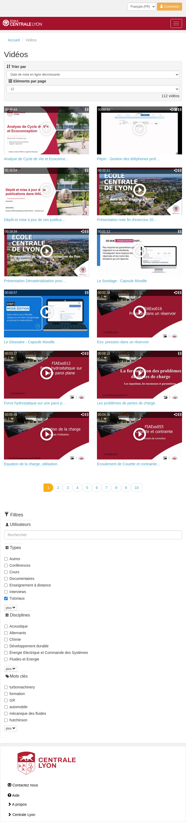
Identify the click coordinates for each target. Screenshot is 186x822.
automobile (16, 707)
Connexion (169, 6)
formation (14, 694)
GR (9, 700)
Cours (11, 572)
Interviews (15, 592)
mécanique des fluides (25, 713)
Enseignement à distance (27, 585)
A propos (17, 804)
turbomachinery (19, 687)
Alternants (15, 633)
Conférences (17, 565)
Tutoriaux (14, 598)
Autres (12, 559)
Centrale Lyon (21, 815)
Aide (13, 795)
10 (137, 488)
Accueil (14, 40)
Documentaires (19, 578)
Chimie (12, 639)
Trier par (16, 67)
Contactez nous (23, 785)
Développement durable (26, 646)
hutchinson (15, 720)
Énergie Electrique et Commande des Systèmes (46, 652)
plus (11, 608)
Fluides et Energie (21, 659)
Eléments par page (27, 81)
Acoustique (16, 626)
